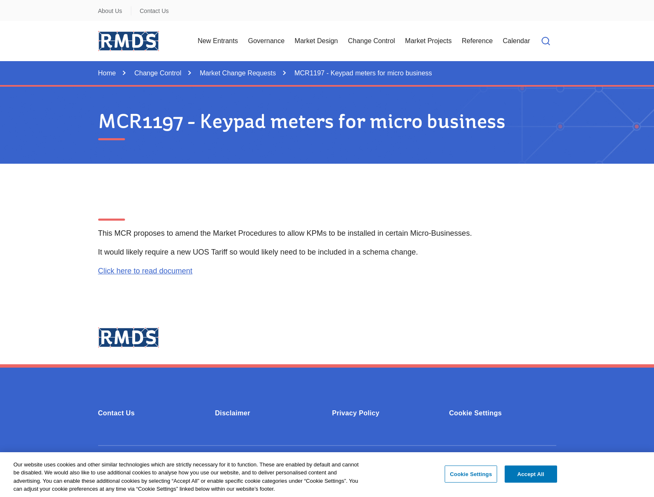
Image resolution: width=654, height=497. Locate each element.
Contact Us (154, 11)
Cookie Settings (475, 413)
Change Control (157, 73)
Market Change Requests (238, 73)
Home (107, 73)
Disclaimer (232, 413)
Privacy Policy (356, 413)
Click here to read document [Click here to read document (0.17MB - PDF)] (145, 271)
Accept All (530, 477)
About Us (110, 11)
